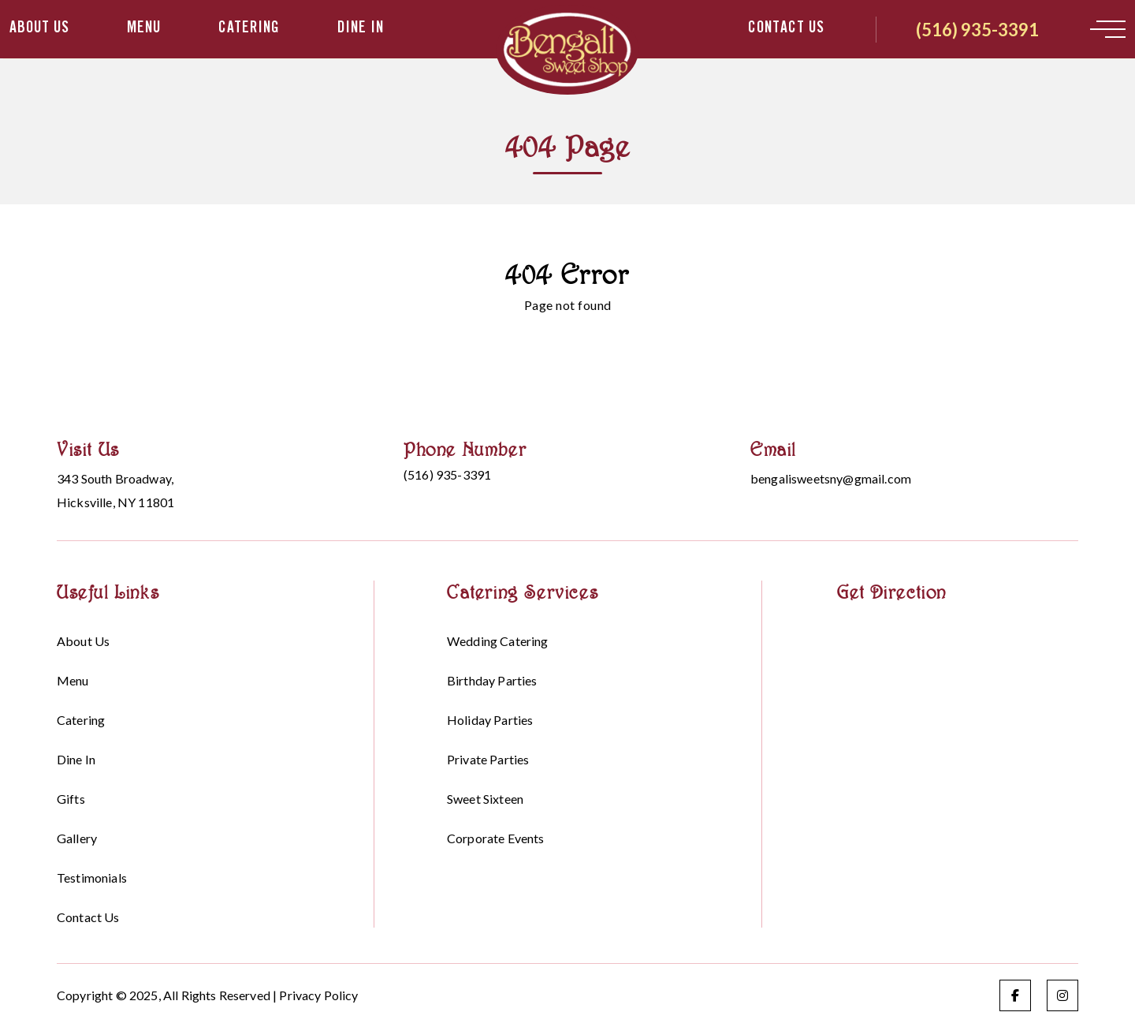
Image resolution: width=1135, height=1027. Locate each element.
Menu (144, 29)
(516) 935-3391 (977, 29)
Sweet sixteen (485, 798)
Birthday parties (492, 680)
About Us (39, 29)
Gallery (77, 838)
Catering (249, 29)
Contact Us (786, 29)
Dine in (360, 29)
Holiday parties (490, 719)
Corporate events (496, 838)
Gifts (71, 798)
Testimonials (92, 877)
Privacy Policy (318, 995)
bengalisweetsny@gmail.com (830, 478)
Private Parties (488, 759)
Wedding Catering (498, 640)
